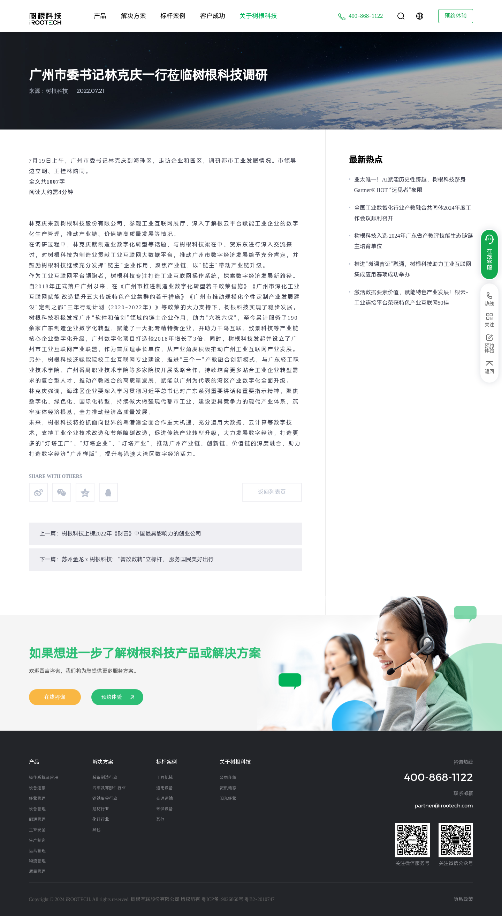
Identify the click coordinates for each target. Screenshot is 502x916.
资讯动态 (228, 787)
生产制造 (37, 840)
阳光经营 (228, 798)
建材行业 (100, 808)
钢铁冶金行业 (104, 798)
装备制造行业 (104, 777)
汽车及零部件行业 (109, 787)
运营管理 (37, 850)
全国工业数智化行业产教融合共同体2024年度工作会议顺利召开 (412, 213)
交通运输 (164, 798)
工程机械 (164, 777)
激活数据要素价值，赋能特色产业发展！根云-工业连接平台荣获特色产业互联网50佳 (411, 297)
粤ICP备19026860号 (222, 899)
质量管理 (37, 871)
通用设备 (164, 787)
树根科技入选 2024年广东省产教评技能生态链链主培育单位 (413, 241)
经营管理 (37, 798)
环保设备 (164, 808)
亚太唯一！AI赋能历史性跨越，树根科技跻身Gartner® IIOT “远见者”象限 (410, 184)
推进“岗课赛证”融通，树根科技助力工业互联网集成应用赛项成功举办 (412, 269)
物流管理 (37, 860)
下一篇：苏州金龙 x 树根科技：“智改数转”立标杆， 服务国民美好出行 (126, 559)
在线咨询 (54, 704)
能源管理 (37, 819)
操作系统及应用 (43, 777)
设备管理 (37, 808)
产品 (100, 16)
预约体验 (455, 16)
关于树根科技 (258, 16)
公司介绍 (228, 777)
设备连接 (37, 787)
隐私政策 (463, 899)
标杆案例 (172, 16)
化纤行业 (100, 819)
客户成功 (212, 16)
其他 (96, 829)
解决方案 (133, 16)
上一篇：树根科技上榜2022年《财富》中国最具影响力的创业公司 (120, 533)
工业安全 (37, 829)
